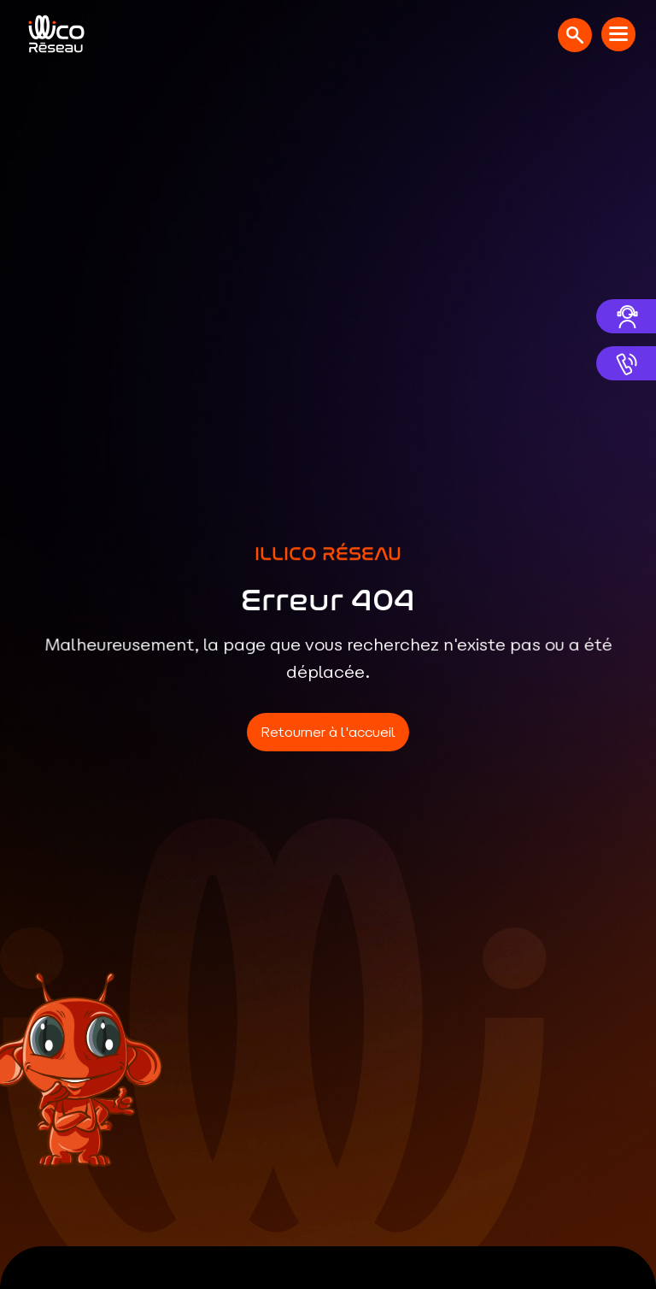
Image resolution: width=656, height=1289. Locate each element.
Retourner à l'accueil (328, 731)
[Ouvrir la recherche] (575, 35)
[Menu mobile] (618, 34)
